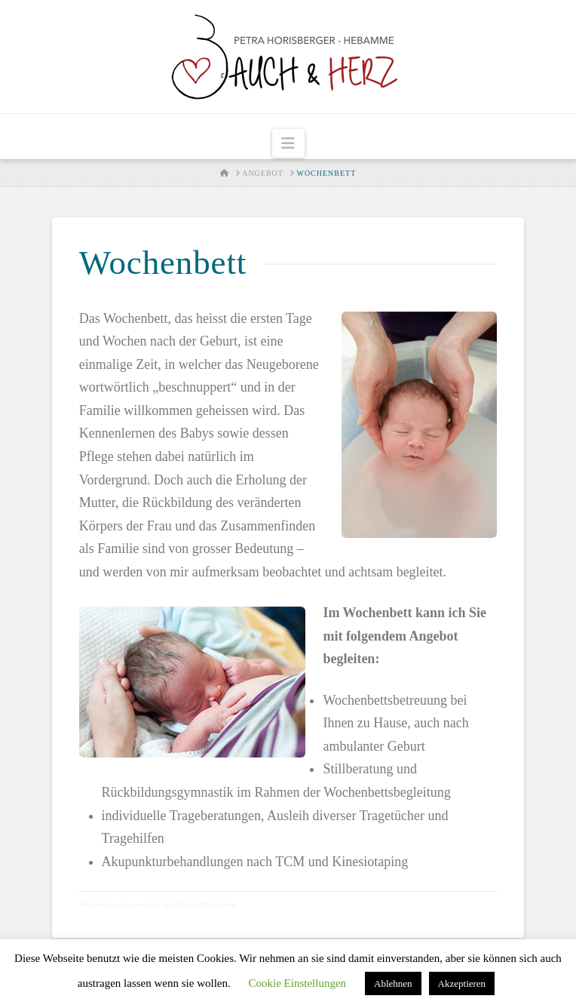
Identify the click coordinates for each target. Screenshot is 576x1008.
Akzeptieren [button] (462, 983)
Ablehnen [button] (393, 983)
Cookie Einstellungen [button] (297, 983)
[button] (288, 143)
